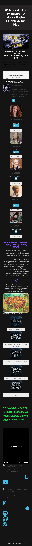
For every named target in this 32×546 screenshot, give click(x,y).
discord (8, 292)
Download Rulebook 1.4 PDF (16, 329)
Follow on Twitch (16, 157)
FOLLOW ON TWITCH (16, 130)
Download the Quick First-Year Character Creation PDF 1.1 (16, 345)
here (28, 277)
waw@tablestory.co (22, 292)
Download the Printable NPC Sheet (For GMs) (16, 395)
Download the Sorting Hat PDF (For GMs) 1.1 (16, 362)
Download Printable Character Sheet (16, 379)
